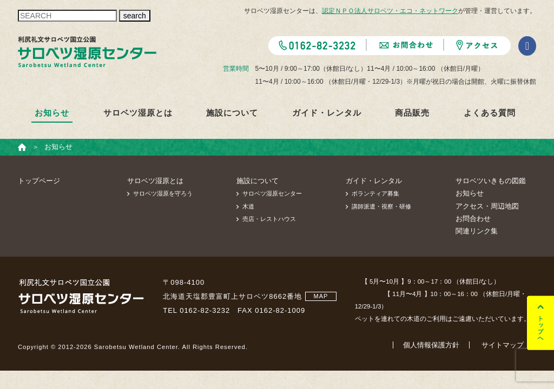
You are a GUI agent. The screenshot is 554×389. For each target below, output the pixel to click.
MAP (321, 296)
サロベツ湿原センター (272, 193)
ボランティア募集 (375, 193)
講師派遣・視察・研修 (381, 206)
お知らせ (52, 112)
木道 (248, 206)
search (134, 15)
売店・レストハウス (269, 219)
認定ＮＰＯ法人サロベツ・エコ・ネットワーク (390, 11)
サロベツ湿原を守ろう (163, 193)
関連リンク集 (477, 231)
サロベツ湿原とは (138, 112)
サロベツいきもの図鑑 (491, 181)
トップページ (39, 181)
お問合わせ (473, 218)
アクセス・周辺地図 (487, 206)
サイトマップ (503, 344)
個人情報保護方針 (431, 344)
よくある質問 (490, 112)
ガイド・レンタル (326, 112)
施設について (232, 112)
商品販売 (412, 112)
